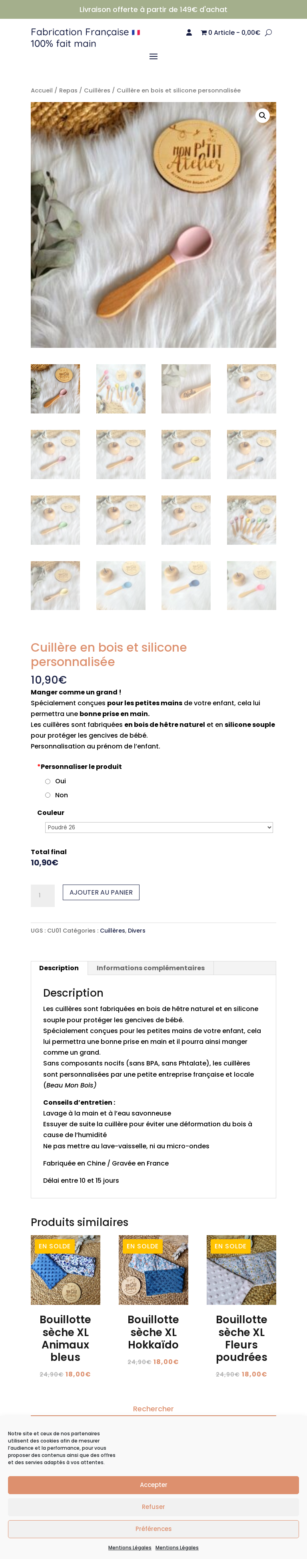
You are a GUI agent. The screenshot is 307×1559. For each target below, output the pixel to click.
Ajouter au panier (101, 892)
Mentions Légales (130, 1547)
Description (59, 968)
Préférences (154, 1529)
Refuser (153, 1507)
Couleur (50, 812)
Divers (137, 931)
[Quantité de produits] (43, 896)
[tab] (59, 968)
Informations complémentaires (151, 968)
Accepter (153, 1485)
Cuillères (97, 90)
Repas (68, 90)
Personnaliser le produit (79, 766)
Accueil (42, 90)
